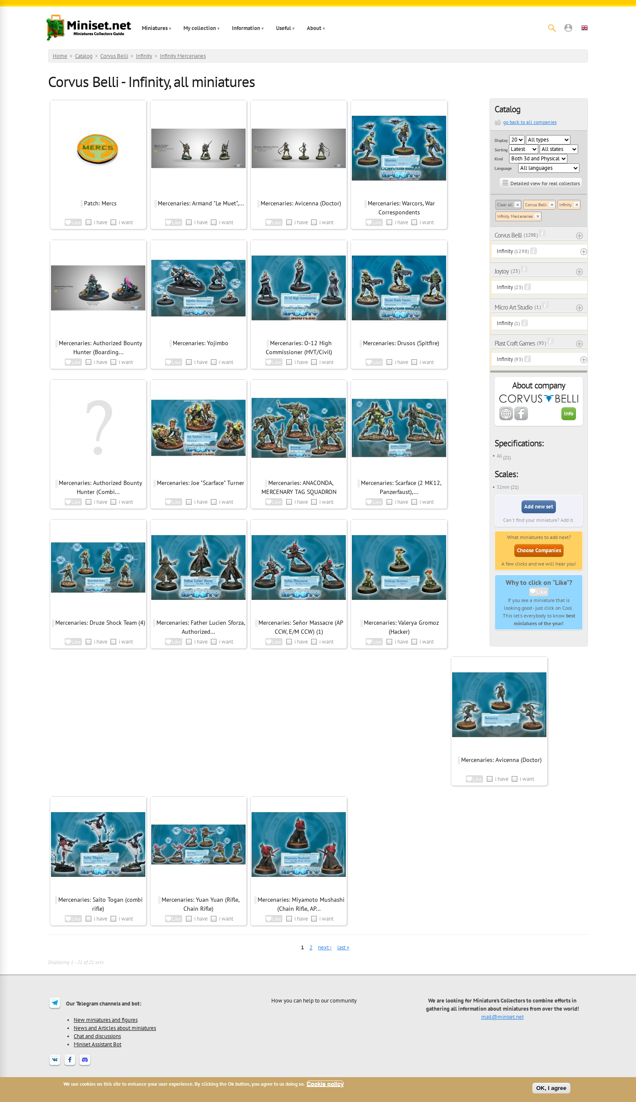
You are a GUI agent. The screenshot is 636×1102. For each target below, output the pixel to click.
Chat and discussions (97, 1036)
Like (541, 592)
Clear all (505, 205)
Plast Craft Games (515, 343)
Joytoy (502, 271)
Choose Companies (539, 550)
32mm (503, 487)
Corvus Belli (114, 56)
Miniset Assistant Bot (97, 1044)
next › (325, 947)
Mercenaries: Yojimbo (200, 343)
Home (60, 56)
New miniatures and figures (106, 1019)
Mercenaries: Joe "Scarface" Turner (200, 483)
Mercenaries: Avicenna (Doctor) (301, 203)
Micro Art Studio (513, 307)
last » (343, 947)
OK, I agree (551, 1088)
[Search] (552, 28)
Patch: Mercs (100, 203)
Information (246, 28)
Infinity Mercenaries (183, 56)
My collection (199, 28)
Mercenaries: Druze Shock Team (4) (100, 622)
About (314, 28)
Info (568, 413)
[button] (568, 28)
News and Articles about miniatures (115, 1027)
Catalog (84, 56)
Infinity (144, 56)
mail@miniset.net (502, 1016)
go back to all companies (530, 122)
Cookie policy (325, 1084)
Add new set (538, 506)
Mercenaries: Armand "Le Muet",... (201, 203)
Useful (283, 28)
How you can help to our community (314, 1000)
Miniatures (155, 28)
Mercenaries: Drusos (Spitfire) (401, 343)
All (499, 456)
